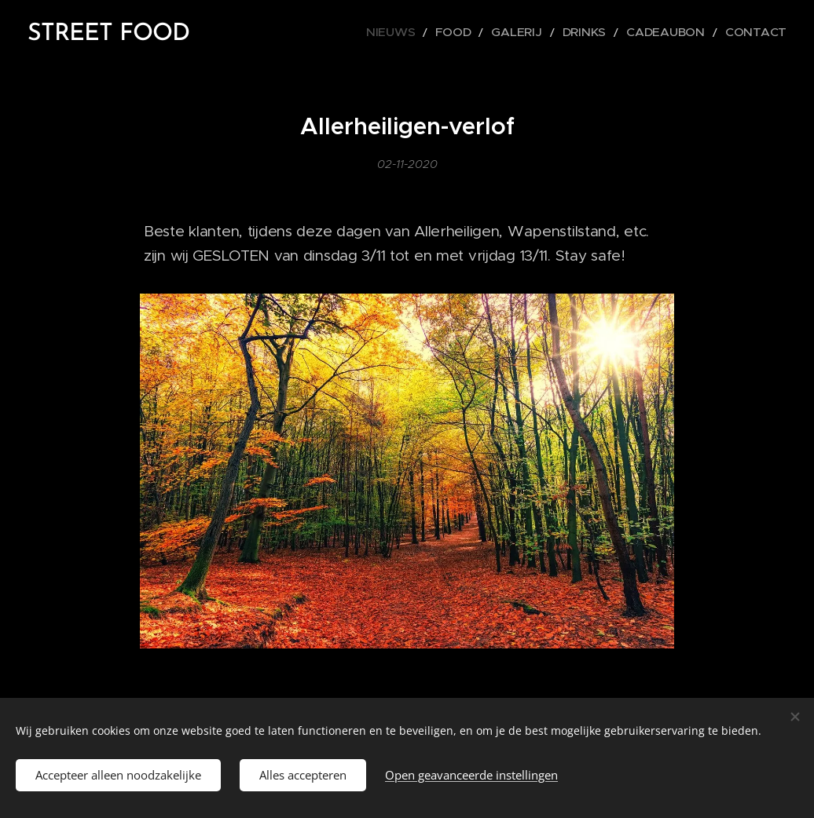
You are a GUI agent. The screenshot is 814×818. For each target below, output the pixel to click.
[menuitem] (437, 32)
